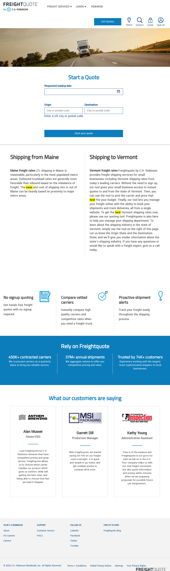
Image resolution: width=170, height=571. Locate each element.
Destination (91, 105)
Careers (7, 540)
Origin (47, 105)
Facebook (75, 535)
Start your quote (84, 133)
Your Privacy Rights (136, 565)
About (6, 530)
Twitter (73, 540)
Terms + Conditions (76, 565)
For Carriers (9, 535)
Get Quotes (107, 21)
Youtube (74, 545)
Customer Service (45, 530)
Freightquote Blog (112, 530)
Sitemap (119, 565)
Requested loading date (58, 86)
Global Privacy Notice (101, 565)
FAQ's (40, 535)
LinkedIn (74, 530)
